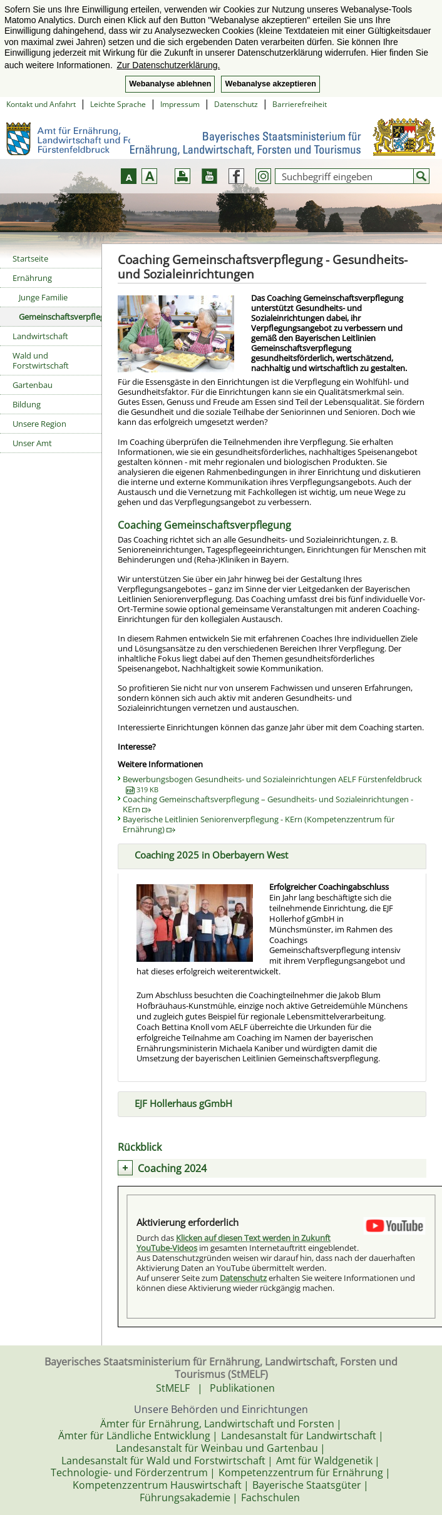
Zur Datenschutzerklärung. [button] (168, 65)
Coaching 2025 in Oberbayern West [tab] (206, 854)
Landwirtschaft (40, 336)
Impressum (180, 104)
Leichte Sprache (118, 104)
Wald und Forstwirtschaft (41, 360)
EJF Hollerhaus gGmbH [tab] (178, 1101)
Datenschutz (236, 104)
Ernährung (32, 277)
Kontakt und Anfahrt (41, 104)
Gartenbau (33, 384)
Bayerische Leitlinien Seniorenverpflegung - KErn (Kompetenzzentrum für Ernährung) (258, 824)
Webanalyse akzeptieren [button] (270, 83)
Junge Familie (43, 297)
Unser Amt (32, 443)
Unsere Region (39, 423)
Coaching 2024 (172, 1168)
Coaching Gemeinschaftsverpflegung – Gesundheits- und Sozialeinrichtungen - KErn (268, 804)
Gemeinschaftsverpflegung (60, 316)
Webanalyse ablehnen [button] (170, 83)
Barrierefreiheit (299, 104)
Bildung (27, 404)
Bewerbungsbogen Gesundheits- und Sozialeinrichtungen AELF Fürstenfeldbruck (272, 784)
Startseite (30, 258)
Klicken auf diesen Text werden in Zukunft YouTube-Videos (233, 1242)
